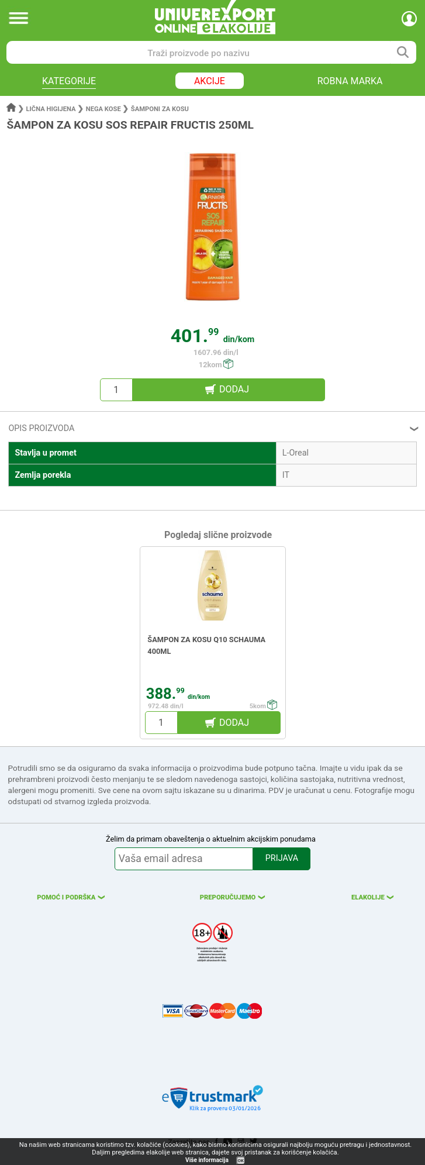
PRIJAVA (281, 858)
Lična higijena (52, 109)
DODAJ (234, 389)
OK (241, 1160)
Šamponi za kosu (160, 109)
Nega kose (103, 109)
